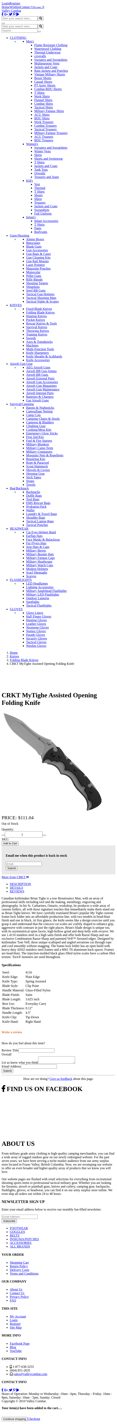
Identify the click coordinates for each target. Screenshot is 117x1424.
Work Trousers (43, 122)
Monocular (33, 272)
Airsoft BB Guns (37, 374)
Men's (30, 41)
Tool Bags (32, 499)
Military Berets (36, 550)
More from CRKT (15, 877)
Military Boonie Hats (40, 554)
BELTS (14, 1236)
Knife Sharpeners (37, 352)
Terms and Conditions (24, 1274)
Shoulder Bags (35, 517)
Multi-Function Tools (40, 349)
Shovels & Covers (38, 470)
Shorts (38, 195)
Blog (13, 1348)
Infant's (31, 217)
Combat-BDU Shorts (48, 89)
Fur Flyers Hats (36, 543)
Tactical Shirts (43, 107)
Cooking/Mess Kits (38, 429)
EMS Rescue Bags (38, 503)
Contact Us (27, 7)
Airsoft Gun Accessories (42, 382)
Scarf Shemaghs (36, 572)
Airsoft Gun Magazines (41, 385)
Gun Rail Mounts (37, 261)
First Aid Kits (35, 437)
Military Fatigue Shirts (49, 111)
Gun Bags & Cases (38, 254)
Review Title (10, 1050)
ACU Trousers (43, 136)
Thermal (39, 188)
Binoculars (33, 243)
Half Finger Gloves (38, 616)
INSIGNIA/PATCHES (24, 1240)
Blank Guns (34, 246)
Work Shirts (42, 96)
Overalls (39, 173)
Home (6, 7)
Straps (30, 481)
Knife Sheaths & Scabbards (44, 356)
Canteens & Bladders (40, 422)
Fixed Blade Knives (39, 309)
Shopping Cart (19, 1263)
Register (14, 3)
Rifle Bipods (34, 279)
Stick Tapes (33, 477)
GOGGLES (17, 1233)
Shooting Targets (37, 283)
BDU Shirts (42, 118)
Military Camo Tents (39, 448)
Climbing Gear (36, 426)
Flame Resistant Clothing (50, 45)
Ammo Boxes (35, 239)
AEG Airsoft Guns (38, 367)
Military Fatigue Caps (40, 558)
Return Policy (19, 1267)
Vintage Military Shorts (49, 74)
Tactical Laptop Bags (40, 521)
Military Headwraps (39, 561)
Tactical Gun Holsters (40, 294)
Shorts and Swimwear (48, 158)
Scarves (31, 576)
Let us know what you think (20, 1063)
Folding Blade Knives (40, 312)
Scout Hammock (37, 466)
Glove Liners (34, 613)
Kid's (29, 180)
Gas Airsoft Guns (37, 400)
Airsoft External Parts (40, 378)
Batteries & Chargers (40, 396)
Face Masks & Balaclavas (43, 539)
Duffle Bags (34, 495)
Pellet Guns (33, 276)
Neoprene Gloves (37, 627)
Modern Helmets (37, 569)
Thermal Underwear (47, 52)
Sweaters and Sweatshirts (50, 59)
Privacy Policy (19, 1298)
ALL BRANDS (20, 1247)
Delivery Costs (19, 1271)
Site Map (16, 1328)
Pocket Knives (35, 320)
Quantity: (8, 829)
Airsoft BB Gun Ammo (41, 371)
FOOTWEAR (19, 1229)
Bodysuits (40, 232)
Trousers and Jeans (46, 177)
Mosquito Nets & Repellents (44, 455)
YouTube (16, 1352)
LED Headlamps (37, 583)
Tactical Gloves (36, 642)
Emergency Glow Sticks (42, 433)
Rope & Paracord (37, 462)
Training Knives (36, 334)
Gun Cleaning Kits (38, 257)
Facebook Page (20, 1344)
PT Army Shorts (44, 85)
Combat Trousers (45, 125)
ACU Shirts (42, 114)
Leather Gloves (36, 624)
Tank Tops (41, 169)
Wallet (30, 510)
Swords (31, 338)
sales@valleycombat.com (30, 1375)
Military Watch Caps (39, 565)
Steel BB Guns (35, 290)
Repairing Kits (35, 459)
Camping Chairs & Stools (43, 418)
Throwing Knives (37, 330)
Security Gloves (36, 638)
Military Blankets (37, 444)
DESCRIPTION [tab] (20, 884)
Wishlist (15, 7)
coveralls (40, 56)
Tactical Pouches (37, 525)
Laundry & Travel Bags (41, 514)
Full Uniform (43, 213)
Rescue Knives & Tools (41, 323)
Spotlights (32, 602)
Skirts (38, 155)
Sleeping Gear (35, 473)
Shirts (38, 199)
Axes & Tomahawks (39, 341)
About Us (16, 1290)
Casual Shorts (43, 81)
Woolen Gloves (36, 645)
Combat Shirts (43, 103)
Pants (37, 228)
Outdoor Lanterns (37, 598)
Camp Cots (33, 415)
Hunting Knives (36, 316)
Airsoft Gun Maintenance (43, 389)
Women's (32, 144)
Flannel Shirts (43, 100)
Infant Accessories (46, 221)
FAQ (13, 1301)
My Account (18, 1317)
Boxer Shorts (42, 78)
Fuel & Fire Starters (39, 440)
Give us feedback (61, 1080)
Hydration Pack (36, 506)
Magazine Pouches (38, 268)
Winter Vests (42, 151)
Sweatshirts (41, 210)
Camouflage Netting (39, 411)
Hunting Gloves (36, 620)
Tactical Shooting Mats (41, 298)
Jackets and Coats (45, 67)
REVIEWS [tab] (17, 891)
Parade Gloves (35, 635)
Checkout (34, 1420)
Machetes (32, 345)
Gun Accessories (37, 250)
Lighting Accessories (40, 587)
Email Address (11, 1067)
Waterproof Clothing (47, 48)
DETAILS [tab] (16, 887)
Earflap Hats (34, 536)
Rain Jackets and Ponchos (51, 70)
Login (5, 3)
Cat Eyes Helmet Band (41, 532)
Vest (37, 184)
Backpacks (33, 492)
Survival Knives (36, 327)
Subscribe (9, 1222)
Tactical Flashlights (39, 605)
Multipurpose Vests (47, 63)
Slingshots (33, 287)
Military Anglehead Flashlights (46, 591)
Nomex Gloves (36, 631)
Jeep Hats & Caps (37, 547)
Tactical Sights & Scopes (42, 301)
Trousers (39, 202)
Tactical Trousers (45, 129)
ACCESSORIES (21, 1244)
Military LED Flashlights (42, 594)
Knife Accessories (38, 360)
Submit (11, 868)
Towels (30, 484)
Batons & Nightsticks (40, 407)
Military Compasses (39, 451)
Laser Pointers (35, 265)
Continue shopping (14, 1420)
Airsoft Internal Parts (40, 393)
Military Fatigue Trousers (51, 133)
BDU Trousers (43, 140)
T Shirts (39, 92)
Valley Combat (11, 10)
